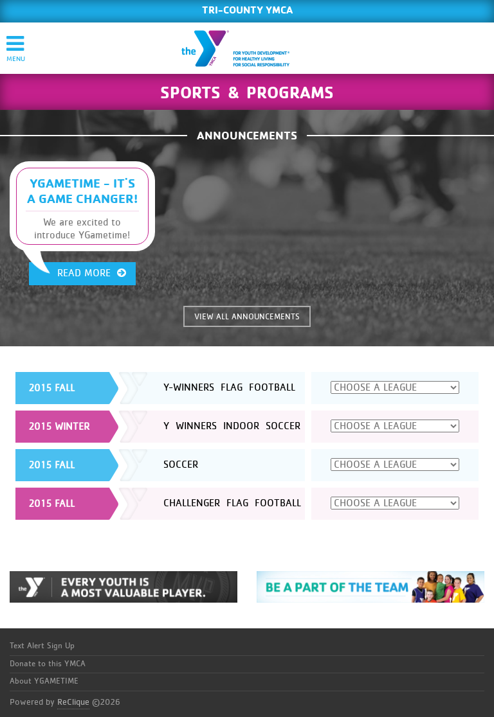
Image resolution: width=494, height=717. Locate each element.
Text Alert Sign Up (42, 646)
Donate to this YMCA (48, 664)
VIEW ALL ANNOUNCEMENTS (247, 317)
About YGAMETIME (44, 681)
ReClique (73, 702)
